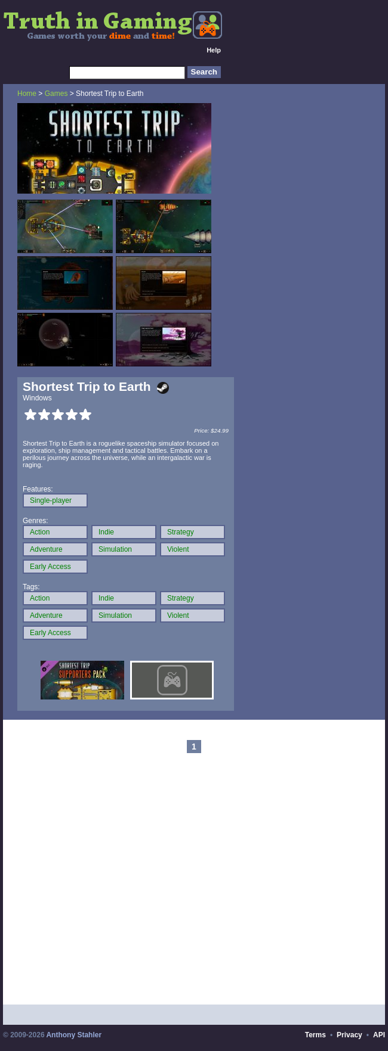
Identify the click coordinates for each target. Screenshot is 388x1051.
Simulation (115, 549)
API (379, 1035)
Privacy (349, 1035)
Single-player (51, 500)
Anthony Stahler (73, 1035)
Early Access (50, 566)
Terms (315, 1035)
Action (40, 532)
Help (214, 50)
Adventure (46, 549)
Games (56, 93)
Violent (178, 549)
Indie (106, 532)
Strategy (180, 532)
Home (26, 93)
